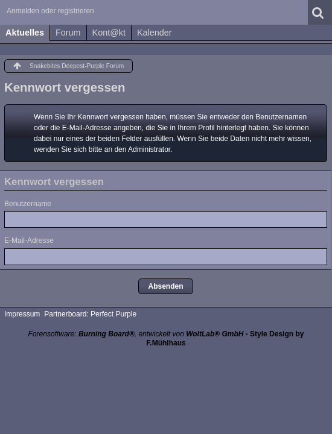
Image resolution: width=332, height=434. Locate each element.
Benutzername (27, 204)
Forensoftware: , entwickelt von (136, 334)
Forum (68, 32)
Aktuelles (24, 32)
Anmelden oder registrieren (50, 11)
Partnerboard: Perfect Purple (90, 314)
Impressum (22, 314)
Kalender (154, 32)
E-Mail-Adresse (29, 240)
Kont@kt (109, 32)
